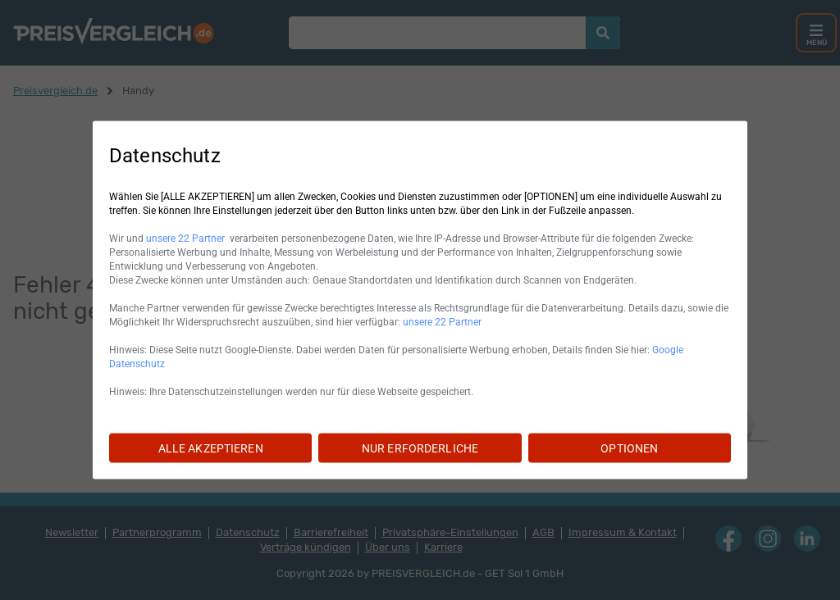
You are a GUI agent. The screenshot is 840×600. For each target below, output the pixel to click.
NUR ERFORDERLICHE (420, 448)
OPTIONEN (629, 448)
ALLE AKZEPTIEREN (210, 448)
